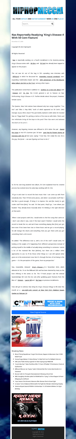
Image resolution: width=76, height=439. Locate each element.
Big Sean (39, 280)
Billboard (16, 77)
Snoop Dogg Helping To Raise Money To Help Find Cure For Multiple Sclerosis (38, 359)
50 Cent (42, 63)
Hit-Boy (33, 63)
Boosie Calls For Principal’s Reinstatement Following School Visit (34, 374)
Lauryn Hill (28, 280)
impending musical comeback (49, 77)
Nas (14, 60)
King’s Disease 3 (38, 267)
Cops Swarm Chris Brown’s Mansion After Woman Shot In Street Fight (35, 381)
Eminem (15, 93)
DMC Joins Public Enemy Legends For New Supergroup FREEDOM (34, 362)
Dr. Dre (26, 93)
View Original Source (38, 312)
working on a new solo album (51, 90)
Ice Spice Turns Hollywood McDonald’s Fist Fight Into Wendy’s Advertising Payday (39, 384)
